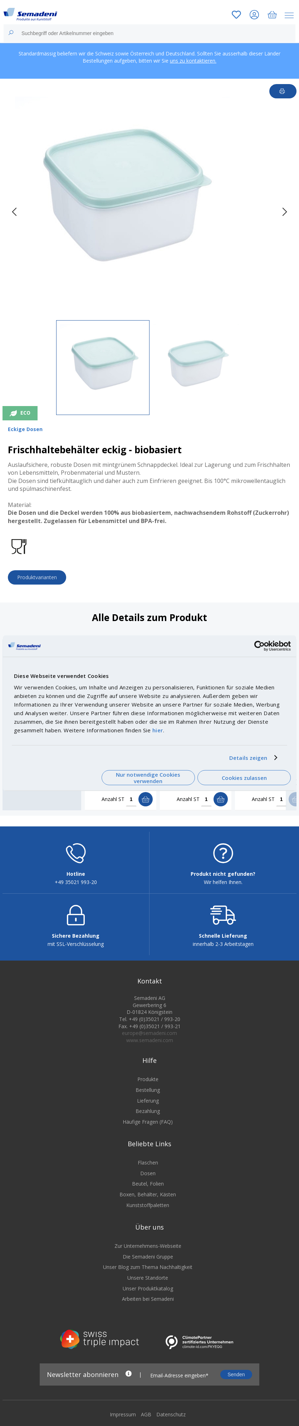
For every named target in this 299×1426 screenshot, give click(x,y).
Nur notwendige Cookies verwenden (148, 777)
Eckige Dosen (25, 429)
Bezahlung (148, 1111)
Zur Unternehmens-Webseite (147, 1247)
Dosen (148, 1174)
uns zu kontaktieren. (193, 60)
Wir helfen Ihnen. (223, 882)
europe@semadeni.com (149, 1033)
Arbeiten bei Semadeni (148, 1299)
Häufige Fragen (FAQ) (148, 1122)
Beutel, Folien (148, 1184)
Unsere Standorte (147, 1278)
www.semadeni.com (149, 1040)
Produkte (147, 1080)
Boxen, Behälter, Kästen (147, 1195)
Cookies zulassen (244, 777)
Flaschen (148, 1163)
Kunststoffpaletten (147, 1205)
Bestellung (148, 1090)
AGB (146, 1415)
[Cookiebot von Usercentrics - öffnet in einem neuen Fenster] (259, 646)
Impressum (123, 1415)
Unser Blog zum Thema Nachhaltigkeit (147, 1268)
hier (157, 729)
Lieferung (148, 1101)
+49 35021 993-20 (76, 882)
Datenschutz (171, 1415)
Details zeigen (248, 757)
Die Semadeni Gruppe (148, 1257)
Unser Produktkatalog (148, 1289)
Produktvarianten (37, 577)
